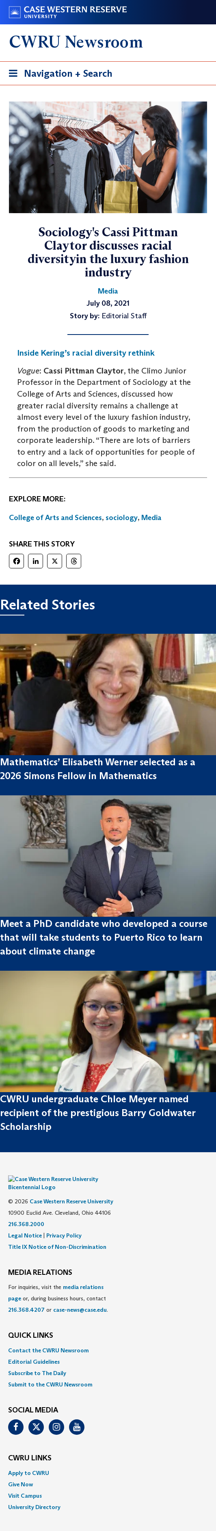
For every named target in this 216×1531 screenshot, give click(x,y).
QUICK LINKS (30, 1323)
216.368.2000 (26, 1212)
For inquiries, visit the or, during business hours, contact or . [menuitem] (58, 1286)
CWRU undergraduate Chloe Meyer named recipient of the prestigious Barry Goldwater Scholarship (97, 1113)
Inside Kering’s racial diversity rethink (86, 353)
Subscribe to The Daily (37, 1361)
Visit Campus (25, 1483)
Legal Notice (25, 1223)
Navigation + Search (58, 75)
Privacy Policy (64, 1223)
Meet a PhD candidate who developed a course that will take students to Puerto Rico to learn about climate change (103, 937)
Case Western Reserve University (71, 1189)
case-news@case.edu (80, 1297)
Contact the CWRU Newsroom (48, 1338)
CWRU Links (30, 1446)
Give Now (20, 1472)
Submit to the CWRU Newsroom (50, 1372)
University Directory (34, 1495)
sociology (122, 517)
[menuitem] (108, 1338)
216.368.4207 (26, 1297)
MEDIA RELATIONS (40, 1261)
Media (151, 517)
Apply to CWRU (28, 1460)
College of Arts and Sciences (55, 517)
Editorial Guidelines (34, 1349)
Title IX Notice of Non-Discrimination (57, 1234)
